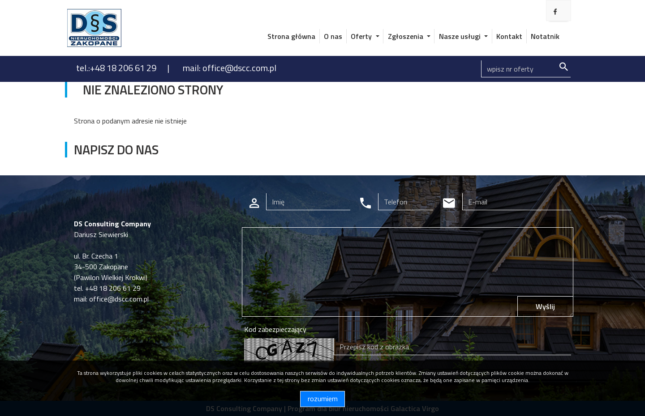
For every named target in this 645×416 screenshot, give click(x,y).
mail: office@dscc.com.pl (229, 68)
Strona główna (291, 36)
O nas (333, 36)
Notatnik (545, 36)
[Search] (526, 68)
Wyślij (545, 306)
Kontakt (509, 36)
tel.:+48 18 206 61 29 (117, 68)
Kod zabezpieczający (275, 329)
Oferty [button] (362, 36)
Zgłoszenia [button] (406, 36)
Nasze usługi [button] (460, 36)
